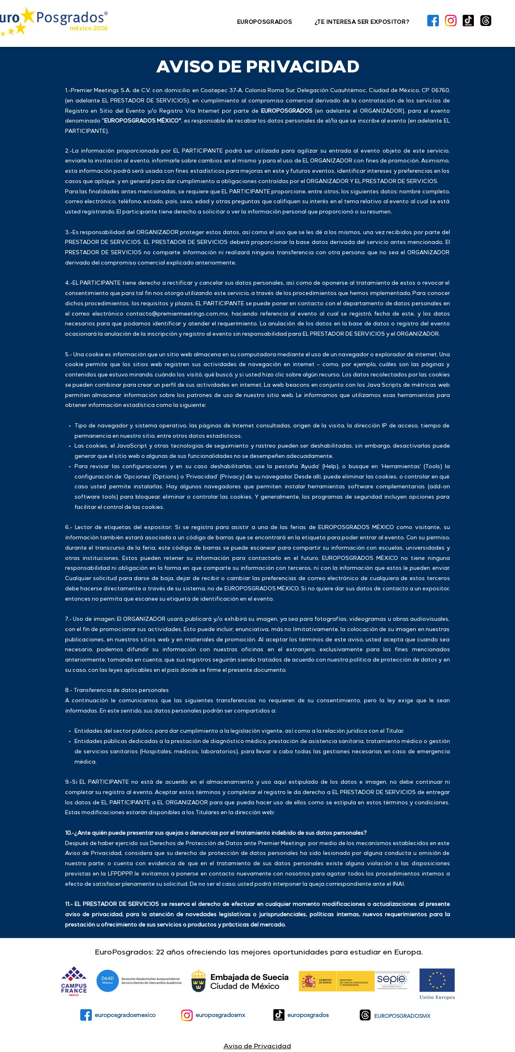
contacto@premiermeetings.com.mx (177, 314)
